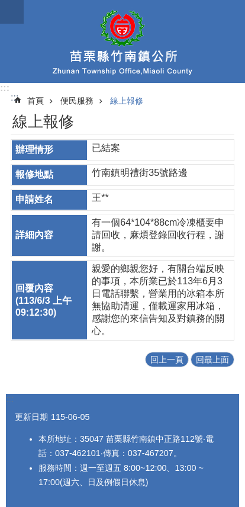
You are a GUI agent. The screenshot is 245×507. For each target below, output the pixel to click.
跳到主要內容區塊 (6, 6)
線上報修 (126, 100)
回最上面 (212, 359)
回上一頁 (166, 359)
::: (4, 88)
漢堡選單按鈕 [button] (12, 12)
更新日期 (31, 417)
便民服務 (77, 100)
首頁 (35, 100)
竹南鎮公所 (122, 41)
